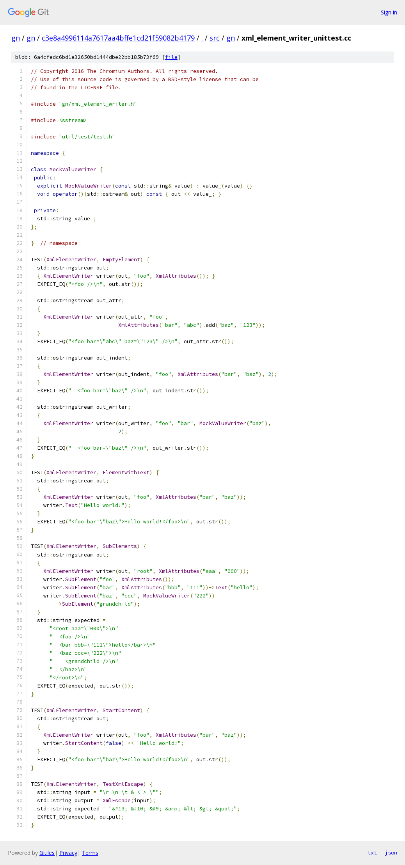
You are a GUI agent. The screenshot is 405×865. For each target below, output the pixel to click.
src (215, 38)
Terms (90, 852)
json (391, 852)
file (171, 57)
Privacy (68, 852)
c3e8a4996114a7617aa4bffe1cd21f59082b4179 (118, 38)
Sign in (389, 12)
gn (15, 38)
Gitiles (47, 852)
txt (372, 852)
